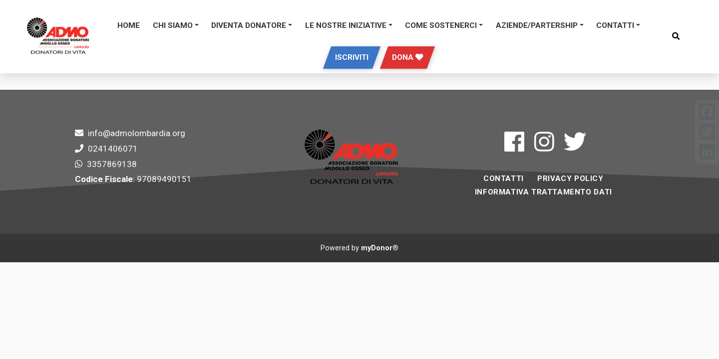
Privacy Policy (570, 178)
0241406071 (113, 149)
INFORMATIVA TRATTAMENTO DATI (543, 191)
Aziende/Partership (537, 25)
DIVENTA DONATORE (248, 25)
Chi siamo (173, 25)
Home (128, 25)
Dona (407, 57)
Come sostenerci (441, 25)
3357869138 (112, 164)
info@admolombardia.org (136, 133)
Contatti (615, 25)
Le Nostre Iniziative (345, 25)
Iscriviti (351, 57)
